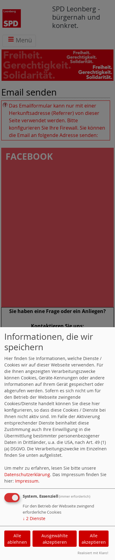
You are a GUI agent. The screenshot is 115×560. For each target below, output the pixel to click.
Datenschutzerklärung (27, 474)
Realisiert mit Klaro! (93, 552)
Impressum (26, 481)
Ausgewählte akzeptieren (54, 539)
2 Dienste (34, 518)
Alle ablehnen (17, 539)
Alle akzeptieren (94, 539)
